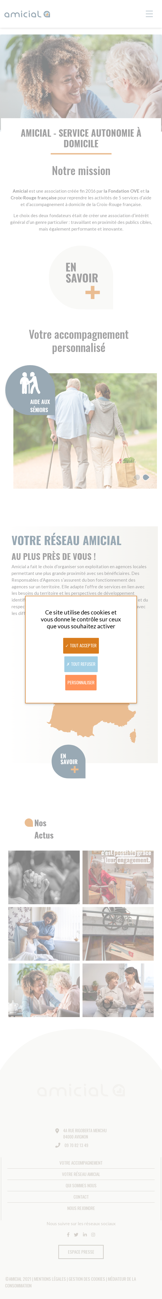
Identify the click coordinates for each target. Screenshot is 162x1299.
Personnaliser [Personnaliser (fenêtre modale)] (81, 682)
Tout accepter (81, 645)
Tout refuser (80, 663)
